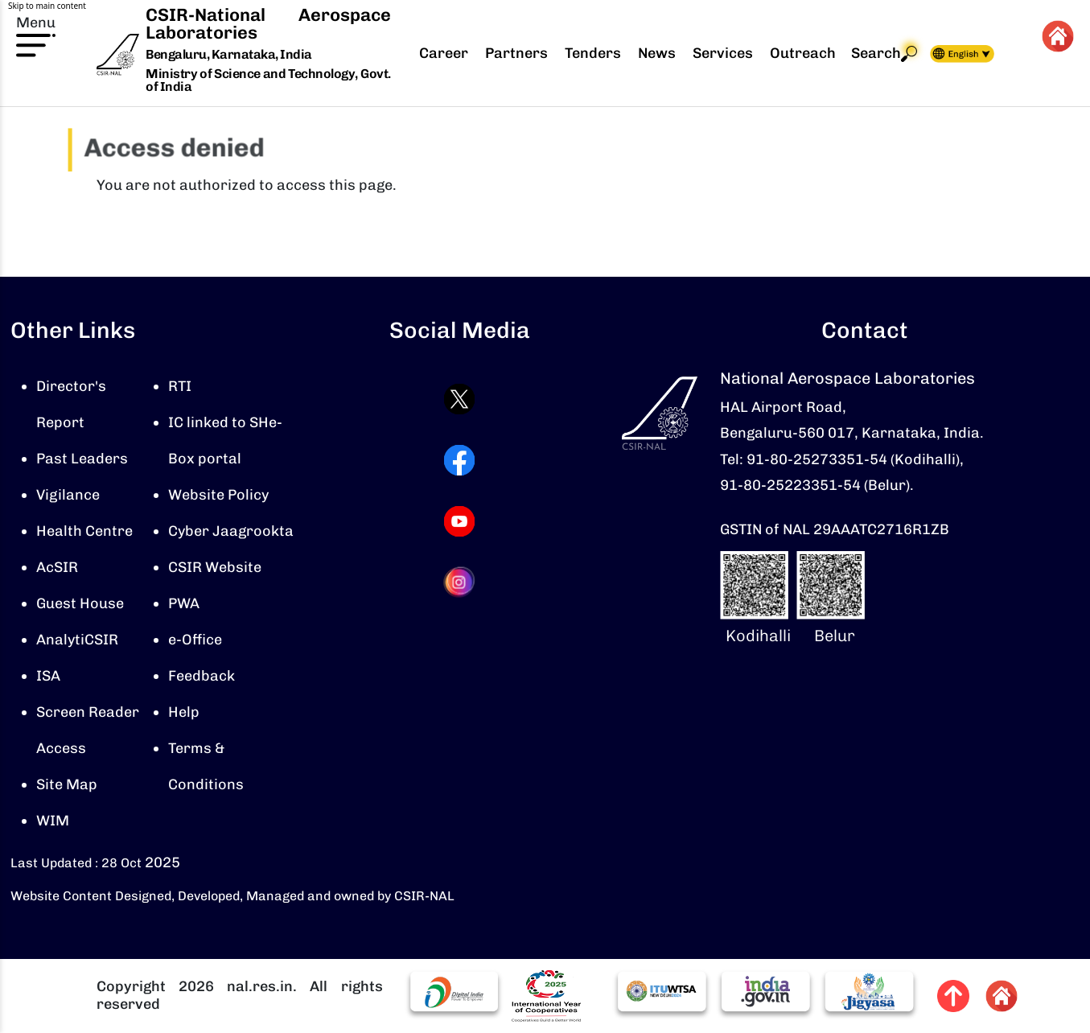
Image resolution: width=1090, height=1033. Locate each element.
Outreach (803, 53)
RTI (179, 386)
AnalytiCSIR (77, 639)
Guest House (80, 603)
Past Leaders (82, 458)
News (657, 53)
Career (443, 53)
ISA (48, 676)
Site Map (66, 784)
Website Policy (218, 495)
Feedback (201, 676)
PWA (183, 603)
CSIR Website (214, 567)
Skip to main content (47, 5)
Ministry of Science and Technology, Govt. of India (268, 80)
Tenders (593, 53)
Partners (516, 53)
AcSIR (57, 567)
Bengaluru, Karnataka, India (229, 55)
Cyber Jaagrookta (231, 531)
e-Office (195, 639)
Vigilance (68, 495)
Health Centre (84, 531)
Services (723, 53)
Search (884, 53)
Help (183, 712)
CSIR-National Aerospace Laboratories (268, 23)
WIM (52, 820)
